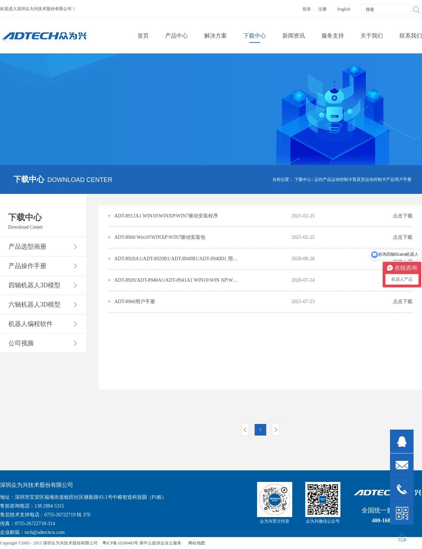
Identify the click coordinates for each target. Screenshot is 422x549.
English (343, 9)
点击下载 (403, 215)
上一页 (245, 429)
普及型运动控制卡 (369, 179)
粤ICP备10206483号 (120, 543)
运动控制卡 (341, 179)
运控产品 (322, 179)
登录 (306, 9)
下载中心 (302, 179)
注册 (322, 9)
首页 (143, 36)
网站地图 (195, 543)
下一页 (275, 429)
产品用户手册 (398, 179)
